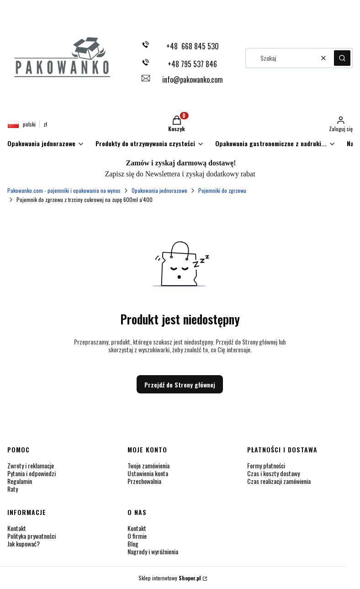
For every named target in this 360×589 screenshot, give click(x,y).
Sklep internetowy (169, 578)
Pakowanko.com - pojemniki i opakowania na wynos (64, 190)
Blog (132, 543)
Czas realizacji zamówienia (279, 481)
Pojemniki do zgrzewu (222, 190)
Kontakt (16, 528)
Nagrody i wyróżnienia (152, 551)
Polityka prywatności (31, 536)
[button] (342, 58)
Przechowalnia (144, 481)
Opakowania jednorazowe (159, 190)
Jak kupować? (23, 543)
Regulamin (19, 481)
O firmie (137, 536)
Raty (12, 488)
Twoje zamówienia (148, 465)
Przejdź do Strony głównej (179, 384)
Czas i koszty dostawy (273, 473)
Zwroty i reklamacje (30, 465)
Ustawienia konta (147, 473)
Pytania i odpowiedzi (31, 473)
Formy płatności (266, 465)
